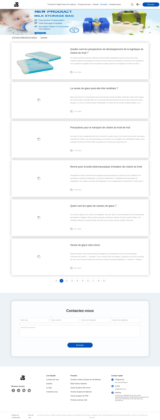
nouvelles (103, 4)
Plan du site (31, 416)
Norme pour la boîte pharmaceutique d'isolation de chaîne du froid (106, 166)
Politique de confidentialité (15, 416)
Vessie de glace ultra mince (85, 245)
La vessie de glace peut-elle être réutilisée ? (94, 88)
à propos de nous (84, 4)
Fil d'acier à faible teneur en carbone (62, 4)
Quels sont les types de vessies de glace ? (93, 205)
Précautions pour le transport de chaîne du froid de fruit (100, 127)
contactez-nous (115, 4)
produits (96, 4)
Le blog (49, 388)
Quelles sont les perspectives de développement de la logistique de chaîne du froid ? (106, 51)
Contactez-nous (52, 392)
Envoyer (80, 345)
